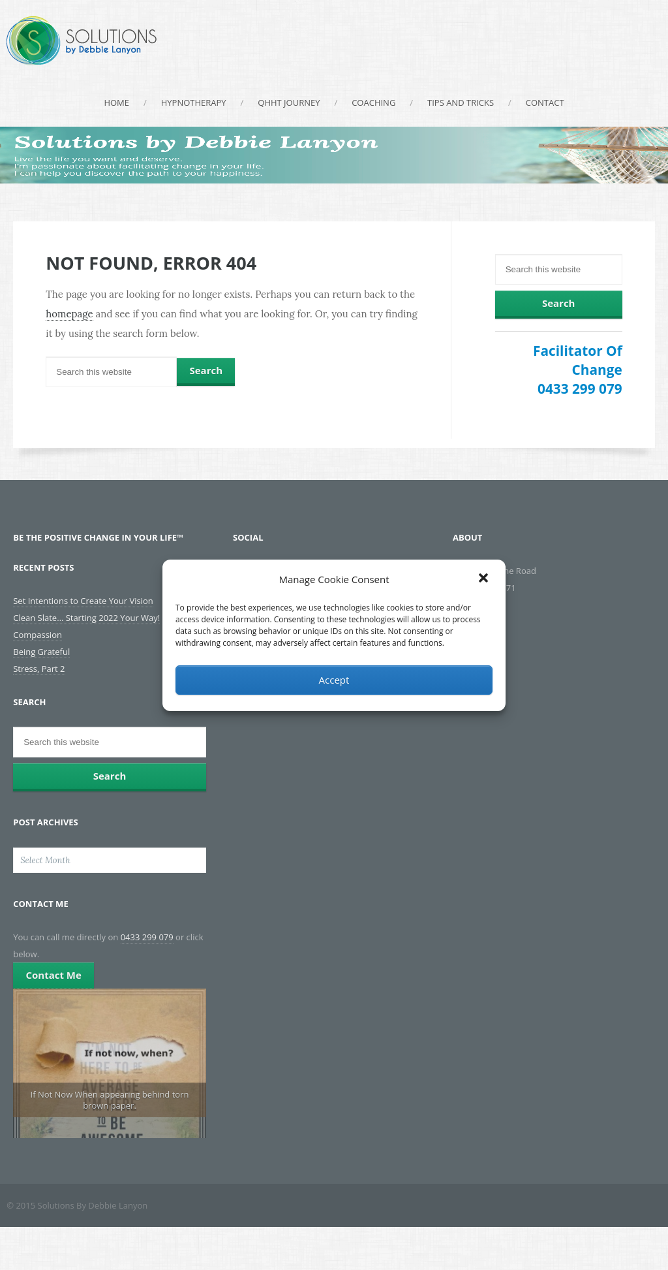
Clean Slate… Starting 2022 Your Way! (86, 618)
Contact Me (53, 974)
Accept (334, 679)
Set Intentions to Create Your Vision (83, 601)
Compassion (37, 635)
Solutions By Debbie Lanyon (82, 40)
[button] (485, 579)
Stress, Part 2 (39, 669)
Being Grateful (41, 652)
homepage (69, 314)
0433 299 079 (580, 388)
